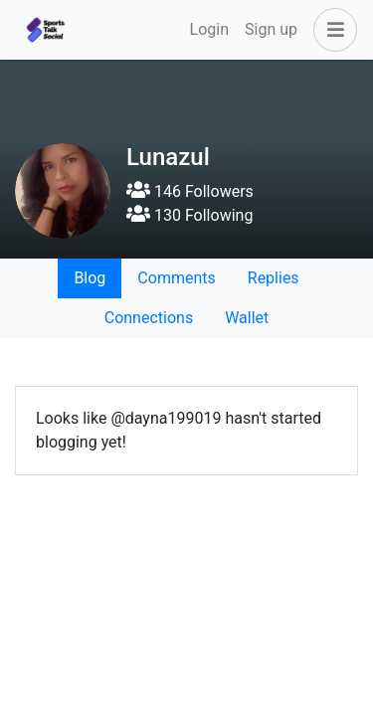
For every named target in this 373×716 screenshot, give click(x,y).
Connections (148, 317)
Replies (273, 277)
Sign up (271, 29)
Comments (176, 277)
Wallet (247, 317)
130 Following (189, 215)
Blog (89, 277)
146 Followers (190, 191)
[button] (331, 30)
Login (209, 29)
